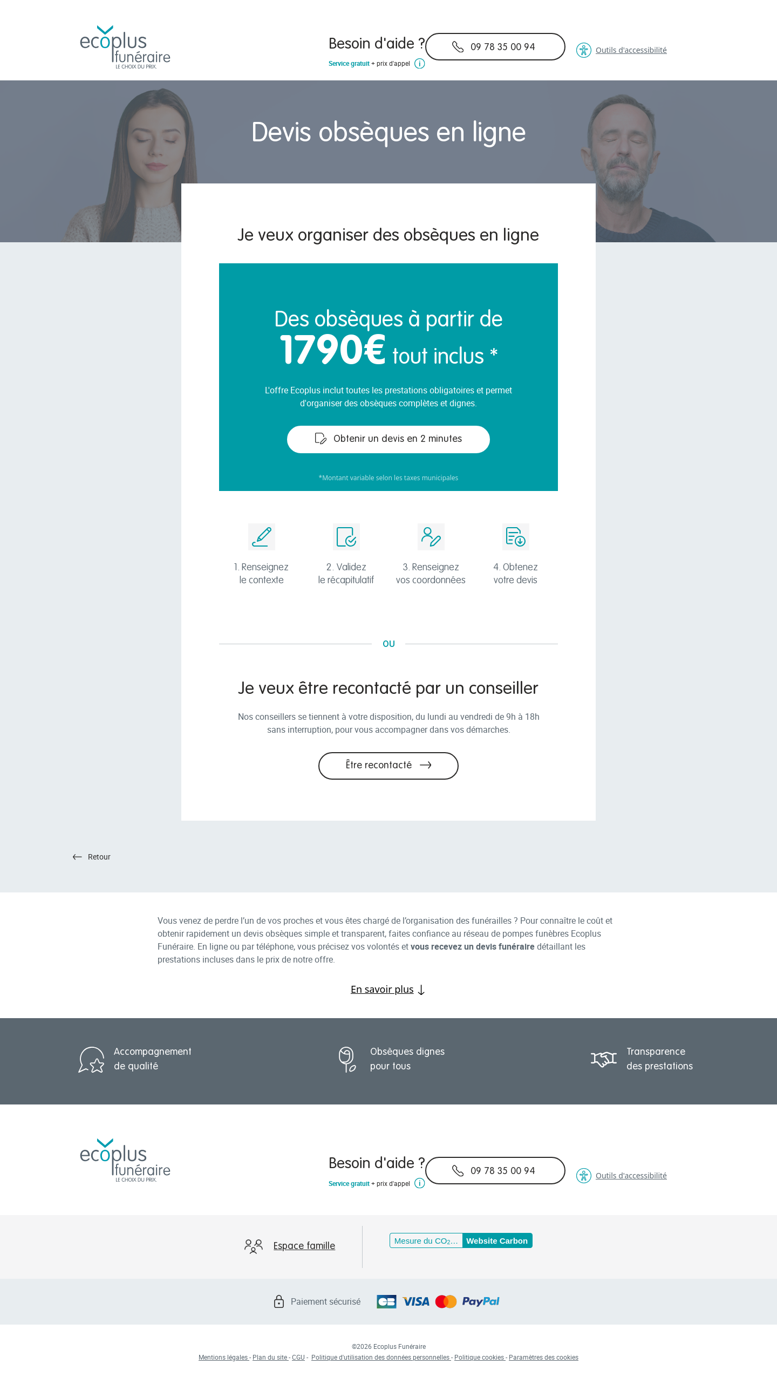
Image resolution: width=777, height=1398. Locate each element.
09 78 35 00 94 (494, 47)
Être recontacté (389, 765)
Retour (92, 856)
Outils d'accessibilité (621, 50)
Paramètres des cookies (543, 1357)
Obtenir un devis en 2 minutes (388, 439)
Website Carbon (497, 1240)
